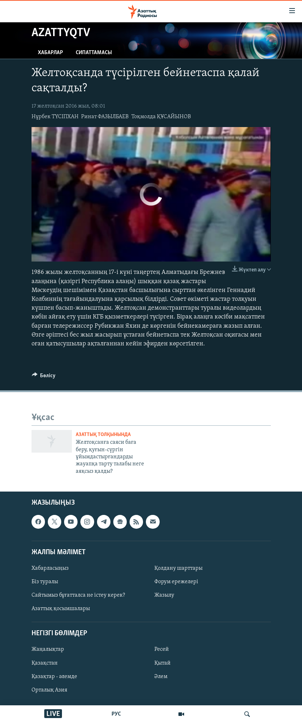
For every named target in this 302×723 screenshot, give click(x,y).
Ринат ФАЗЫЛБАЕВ (105, 117)
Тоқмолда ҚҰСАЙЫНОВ (161, 117)
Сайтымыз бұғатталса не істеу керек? (78, 595)
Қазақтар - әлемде (54, 676)
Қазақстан (45, 663)
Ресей (161, 650)
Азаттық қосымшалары (61, 609)
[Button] (44, 377)
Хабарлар (50, 53)
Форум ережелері (176, 582)
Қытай (162, 663)
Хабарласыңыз (50, 568)
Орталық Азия (49, 690)
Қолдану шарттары (178, 568)
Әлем (160, 676)
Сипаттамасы (94, 53)
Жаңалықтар (48, 650)
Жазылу (164, 595)
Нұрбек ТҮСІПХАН (55, 117)
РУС (116, 714)
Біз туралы (45, 582)
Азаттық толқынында (103, 434)
